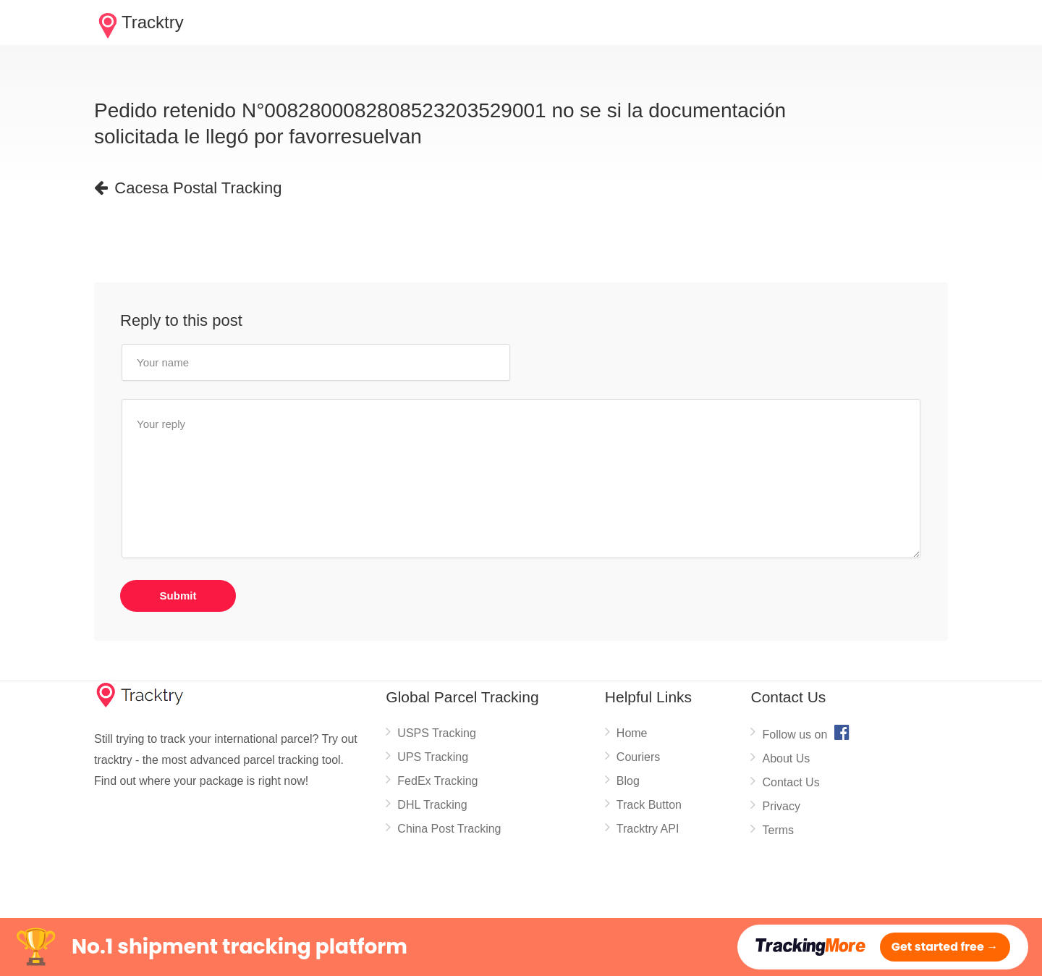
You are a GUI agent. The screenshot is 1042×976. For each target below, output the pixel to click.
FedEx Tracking (437, 781)
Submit (178, 595)
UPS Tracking (432, 757)
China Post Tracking (449, 829)
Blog (628, 781)
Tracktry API (648, 829)
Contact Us (790, 782)
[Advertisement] (357, 244)
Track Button (649, 805)
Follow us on (807, 732)
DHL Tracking (432, 805)
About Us (786, 758)
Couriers (638, 757)
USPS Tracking (436, 733)
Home (632, 733)
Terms (778, 830)
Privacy (781, 806)
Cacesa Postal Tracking (187, 188)
